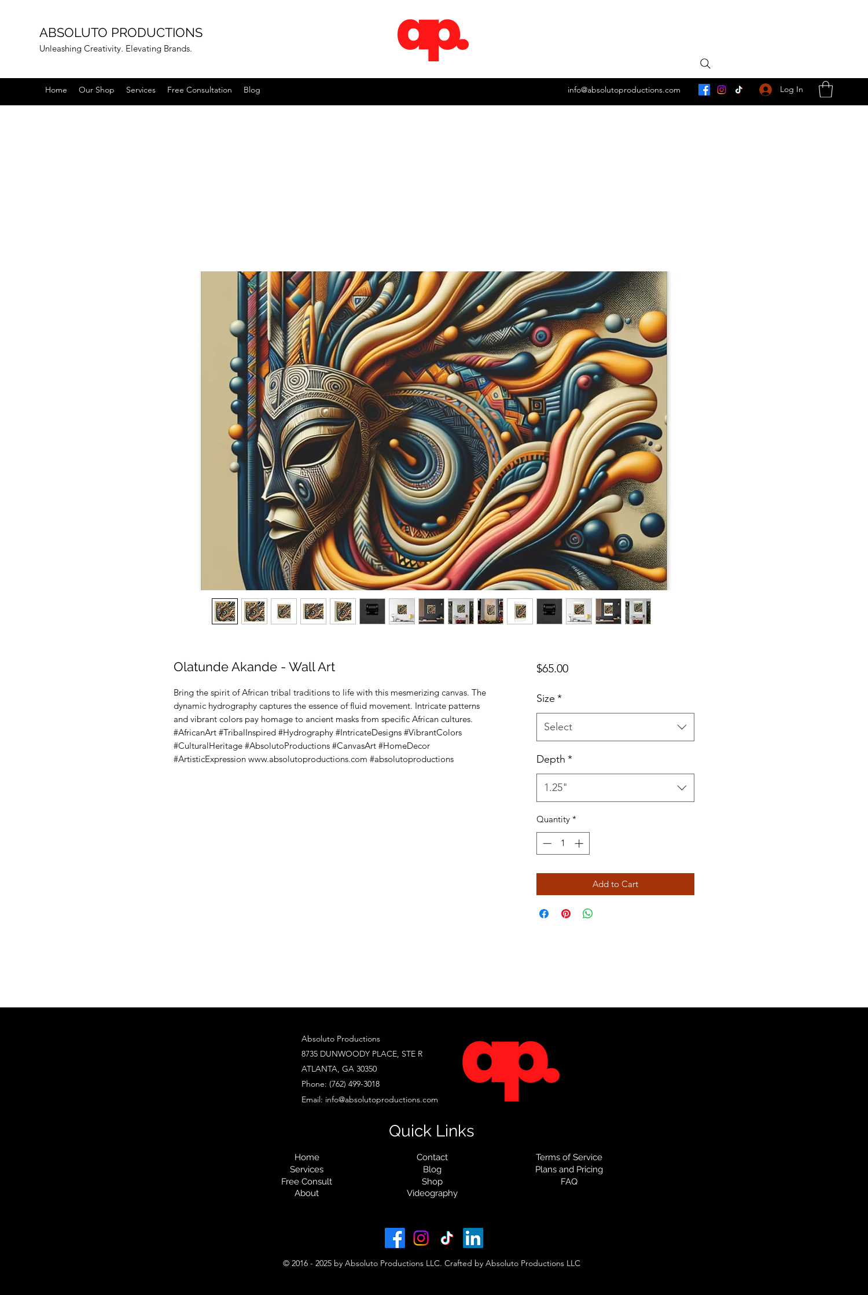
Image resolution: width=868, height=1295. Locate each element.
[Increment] (580, 843)
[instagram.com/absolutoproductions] (721, 89)
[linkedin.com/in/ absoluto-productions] (473, 1238)
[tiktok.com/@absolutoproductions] (739, 89)
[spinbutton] (562, 843)
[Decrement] (546, 843)
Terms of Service (569, 1157)
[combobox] (615, 727)
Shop (432, 1181)
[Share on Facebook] (544, 914)
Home (307, 1157)
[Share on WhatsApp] (588, 914)
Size (549, 698)
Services (306, 1169)
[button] (826, 89)
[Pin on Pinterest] (566, 914)
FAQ (569, 1181)
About (307, 1193)
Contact (432, 1157)
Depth (554, 759)
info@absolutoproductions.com (624, 89)
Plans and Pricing (569, 1169)
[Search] (705, 63)
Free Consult (306, 1181)
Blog (432, 1169)
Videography (432, 1193)
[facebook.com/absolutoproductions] (704, 89)
